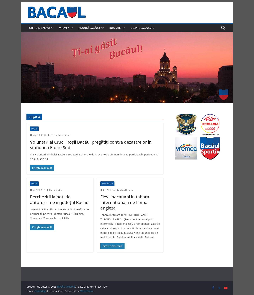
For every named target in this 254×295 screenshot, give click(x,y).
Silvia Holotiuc (126, 189)
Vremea (64, 28)
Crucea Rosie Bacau (60, 135)
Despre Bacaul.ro (142, 28)
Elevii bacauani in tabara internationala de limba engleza (124, 202)
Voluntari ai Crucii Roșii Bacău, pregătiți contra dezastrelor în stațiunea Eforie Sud (91, 144)
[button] (52, 27)
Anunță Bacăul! (89, 28)
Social (34, 129)
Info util (115, 28)
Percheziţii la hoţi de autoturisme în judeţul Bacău (59, 199)
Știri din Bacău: (39, 28)
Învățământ (107, 183)
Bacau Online (55, 189)
